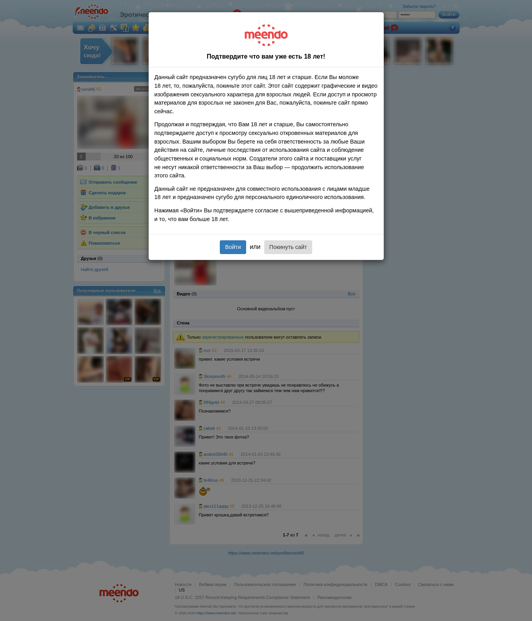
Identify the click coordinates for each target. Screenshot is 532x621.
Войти (233, 247)
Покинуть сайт (288, 247)
